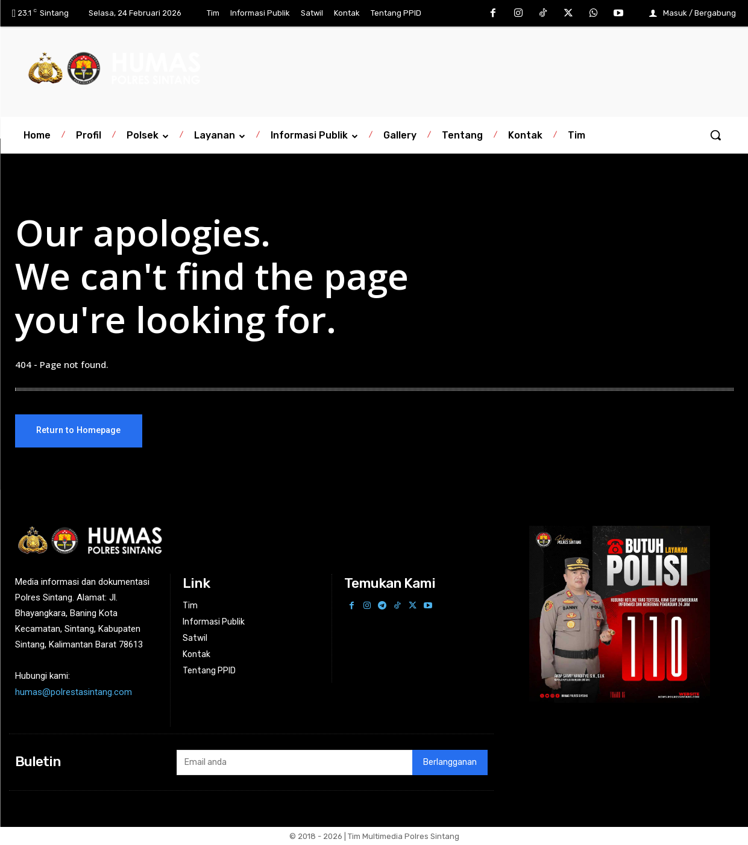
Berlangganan (450, 762)
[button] (715, 135)
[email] (294, 762)
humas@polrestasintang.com (73, 692)
